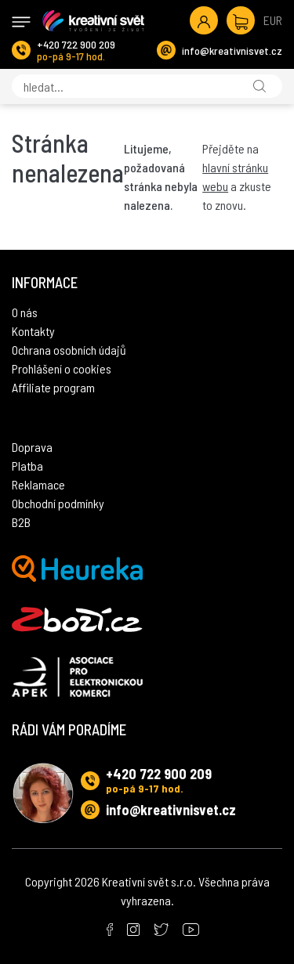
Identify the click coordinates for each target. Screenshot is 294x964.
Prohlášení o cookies (61, 368)
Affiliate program (53, 387)
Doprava (32, 446)
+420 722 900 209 (76, 44)
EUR (272, 20)
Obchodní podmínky (58, 503)
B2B (21, 521)
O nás (25, 312)
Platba (27, 465)
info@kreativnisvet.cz (232, 50)
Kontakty (33, 330)
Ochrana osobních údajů (69, 349)
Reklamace (38, 484)
